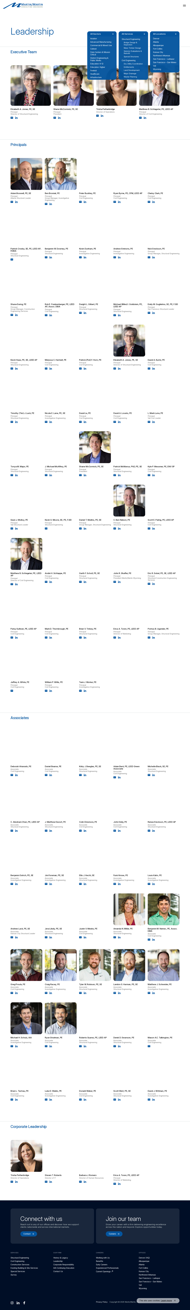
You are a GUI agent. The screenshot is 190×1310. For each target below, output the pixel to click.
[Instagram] (12, 1303)
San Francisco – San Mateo (150, 1281)
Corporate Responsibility (63, 1264)
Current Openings (103, 1271)
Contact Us (58, 1271)
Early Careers (101, 1264)
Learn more (166, 1300)
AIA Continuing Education (63, 1268)
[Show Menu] (184, 5)
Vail (140, 1285)
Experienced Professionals (107, 1268)
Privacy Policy (101, 1302)
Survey (14, 1275)
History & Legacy (60, 1258)
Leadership (58, 1261)
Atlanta (141, 1264)
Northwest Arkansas (147, 1275)
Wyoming (143, 1288)
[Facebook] (24, 1303)
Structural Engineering (20, 1258)
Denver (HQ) (144, 1258)
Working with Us (103, 1258)
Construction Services (20, 1264)
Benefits (99, 1261)
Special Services (18, 1271)
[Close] (175, 1301)
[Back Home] (23, 6)
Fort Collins (143, 1268)
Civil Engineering (17, 1261)
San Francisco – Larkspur (149, 1278)
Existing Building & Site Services (24, 1268)
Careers (112, 1234)
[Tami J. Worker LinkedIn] (16, 118)
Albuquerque (144, 1261)
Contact (27, 1234)
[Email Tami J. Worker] (12, 118)
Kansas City (144, 1271)
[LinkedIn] (18, 1303)
